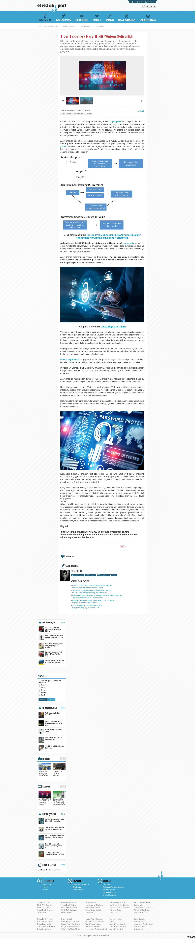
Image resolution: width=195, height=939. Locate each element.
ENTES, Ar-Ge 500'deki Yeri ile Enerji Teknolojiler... (51, 662)
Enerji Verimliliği (139, 921)
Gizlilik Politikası (109, 892)
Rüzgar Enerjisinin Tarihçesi (70, 926)
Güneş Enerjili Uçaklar (68, 902)
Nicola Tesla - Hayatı (44, 907)
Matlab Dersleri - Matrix (45, 919)
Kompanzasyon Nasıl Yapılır (94, 905)
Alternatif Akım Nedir (116, 929)
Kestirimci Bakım (139, 929)
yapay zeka (129, 243)
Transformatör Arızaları (93, 924)
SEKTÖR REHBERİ (82, 17)
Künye (45, 887)
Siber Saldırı (78, 114)
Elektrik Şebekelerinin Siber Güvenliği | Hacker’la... (52, 821)
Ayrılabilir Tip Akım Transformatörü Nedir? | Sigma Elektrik (93, 600)
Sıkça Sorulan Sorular (81, 884)
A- (139, 111)
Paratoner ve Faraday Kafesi (143, 924)
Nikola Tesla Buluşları (44, 905)
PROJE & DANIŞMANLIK (126, 17)
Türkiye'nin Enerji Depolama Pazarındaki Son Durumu (91, 590)
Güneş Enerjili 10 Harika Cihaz (50, 731)
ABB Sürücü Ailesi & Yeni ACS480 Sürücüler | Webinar (45, 801)
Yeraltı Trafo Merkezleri (69, 910)
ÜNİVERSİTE (97, 17)
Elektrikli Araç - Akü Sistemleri (119, 905)
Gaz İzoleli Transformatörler (94, 921)
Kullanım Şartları (109, 890)
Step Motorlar (89, 912)
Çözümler (106, 884)
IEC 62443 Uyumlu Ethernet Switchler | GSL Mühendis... (51, 838)
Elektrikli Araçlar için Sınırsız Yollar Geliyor (87, 588)
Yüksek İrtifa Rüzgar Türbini (70, 929)
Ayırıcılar (112, 921)
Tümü (63, 622)
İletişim (45, 890)
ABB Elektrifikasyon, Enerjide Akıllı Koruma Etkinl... (50, 629)
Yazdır (114, 575)
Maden (43, 692)
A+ (142, 111)
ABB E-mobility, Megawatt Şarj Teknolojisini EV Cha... (51, 637)
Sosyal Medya (78, 890)
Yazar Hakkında (78, 575)
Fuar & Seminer (85, 26)
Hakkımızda (47, 884)
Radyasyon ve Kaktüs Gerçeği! (49, 715)
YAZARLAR (110, 17)
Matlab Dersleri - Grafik (45, 921)
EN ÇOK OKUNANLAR (49, 708)
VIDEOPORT (46, 786)
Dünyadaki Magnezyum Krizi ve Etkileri (86, 608)
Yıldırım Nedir (41, 912)
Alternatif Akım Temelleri (118, 926)
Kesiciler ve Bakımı (116, 919)
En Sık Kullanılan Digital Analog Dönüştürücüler (89, 593)
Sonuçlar (51, 699)
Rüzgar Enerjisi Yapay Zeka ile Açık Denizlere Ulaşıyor (92, 585)
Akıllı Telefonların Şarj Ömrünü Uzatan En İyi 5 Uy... (50, 723)
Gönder (42, 699)
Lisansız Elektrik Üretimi (69, 907)
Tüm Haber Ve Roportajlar (48, 26)
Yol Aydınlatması (90, 902)
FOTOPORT (46, 759)
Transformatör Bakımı (92, 926)
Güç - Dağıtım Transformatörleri (96, 929)
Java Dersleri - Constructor (46, 926)
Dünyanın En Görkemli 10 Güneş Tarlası (45, 772)
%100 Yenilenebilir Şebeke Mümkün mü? (87, 605)
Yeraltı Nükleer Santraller (93, 910)
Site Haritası (77, 887)
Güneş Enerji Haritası (68, 905)
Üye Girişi (150, 2)
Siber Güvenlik (66, 114)
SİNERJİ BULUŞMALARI (148, 17)
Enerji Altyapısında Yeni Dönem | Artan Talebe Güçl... (50, 654)
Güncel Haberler (69, 26)
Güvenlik (88, 114)
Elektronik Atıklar (67, 912)
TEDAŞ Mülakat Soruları (142, 910)
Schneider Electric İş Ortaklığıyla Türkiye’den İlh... (50, 846)
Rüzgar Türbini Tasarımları (94, 919)
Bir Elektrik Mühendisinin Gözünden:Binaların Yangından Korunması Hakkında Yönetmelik (108, 236)
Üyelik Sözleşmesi (109, 895)
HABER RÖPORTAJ (45, 17)
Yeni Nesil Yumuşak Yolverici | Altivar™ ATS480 (51, 854)
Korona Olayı (114, 912)
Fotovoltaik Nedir (115, 910)
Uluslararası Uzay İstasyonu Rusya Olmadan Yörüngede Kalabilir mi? (97, 595)
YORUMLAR (69, 556)
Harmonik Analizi (139, 919)
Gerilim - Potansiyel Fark (142, 902)
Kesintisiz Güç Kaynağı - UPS (144, 907)
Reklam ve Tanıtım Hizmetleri (113, 887)
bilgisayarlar (116, 122)
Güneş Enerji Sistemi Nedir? (70, 921)
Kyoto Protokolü (66, 919)
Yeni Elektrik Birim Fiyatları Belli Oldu (51, 748)
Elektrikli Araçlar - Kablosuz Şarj (120, 907)
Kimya (43, 690)
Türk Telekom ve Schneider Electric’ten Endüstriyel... (51, 829)
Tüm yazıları (91, 575)
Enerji (43, 687)
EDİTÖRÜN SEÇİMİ (48, 622)
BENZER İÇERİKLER (49, 814)
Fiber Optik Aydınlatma (117, 902)
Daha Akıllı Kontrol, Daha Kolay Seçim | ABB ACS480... (51, 646)
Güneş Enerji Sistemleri (45, 910)
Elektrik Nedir (138, 905)
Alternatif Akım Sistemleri (118, 924)
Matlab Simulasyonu (44, 929)
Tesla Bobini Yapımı (43, 902)
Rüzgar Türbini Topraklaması (71, 924)
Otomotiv (44, 685)
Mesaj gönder (103, 575)
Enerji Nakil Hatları (140, 926)
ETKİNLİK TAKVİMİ (49, 865)
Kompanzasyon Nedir (92, 907)
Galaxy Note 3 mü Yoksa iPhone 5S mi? (50, 740)
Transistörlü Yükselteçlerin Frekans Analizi (87, 598)
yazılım (63, 146)
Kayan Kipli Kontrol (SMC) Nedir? (84, 603)
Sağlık (43, 695)
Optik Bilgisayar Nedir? (113, 326)
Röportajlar (100, 26)
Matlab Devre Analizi (44, 924)
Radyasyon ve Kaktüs (141, 912)
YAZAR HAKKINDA (71, 565)
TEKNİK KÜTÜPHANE (63, 17)
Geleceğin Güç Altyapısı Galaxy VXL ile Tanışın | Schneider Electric (59, 801)
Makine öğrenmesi (69, 360)
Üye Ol (141, 2)
